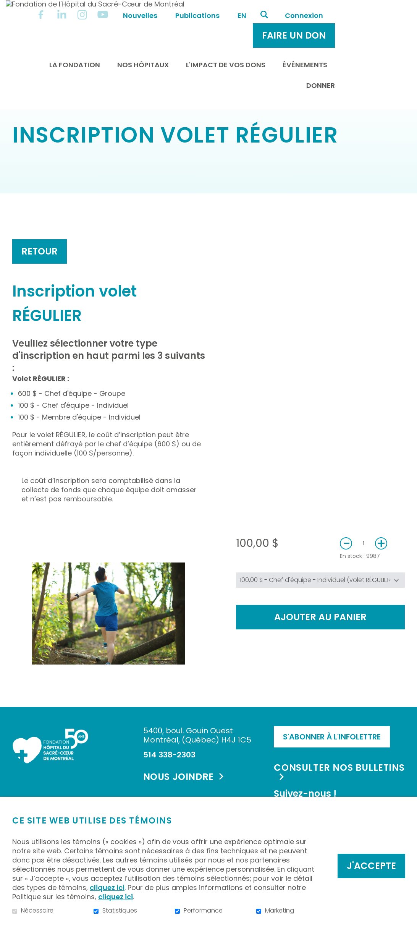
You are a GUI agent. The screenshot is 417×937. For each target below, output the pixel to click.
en (305, 7)
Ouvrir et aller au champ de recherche (327, 6)
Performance (203, 910)
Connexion (367, 7)
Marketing (279, 910)
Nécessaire (37, 910)
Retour (39, 275)
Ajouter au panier (320, 641)
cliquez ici (107, 887)
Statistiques (119, 910)
